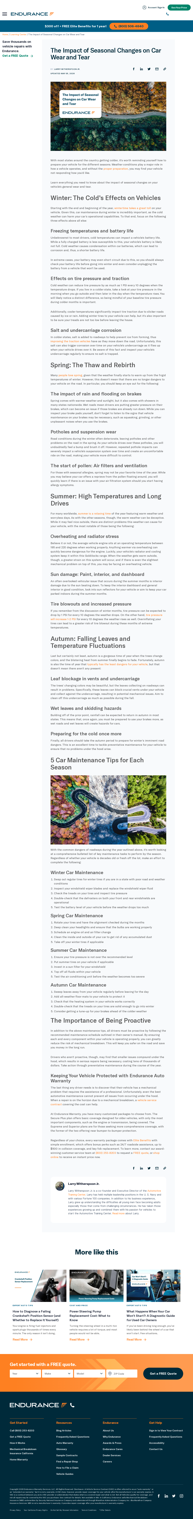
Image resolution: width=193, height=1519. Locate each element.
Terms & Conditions (88, 1510)
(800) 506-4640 (129, 26)
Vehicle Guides (65, 1473)
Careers (107, 1461)
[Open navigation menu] (4, 14)
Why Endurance (112, 1436)
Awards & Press (112, 1442)
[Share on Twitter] (149, 69)
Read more (118, 1213)
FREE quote (141, 1152)
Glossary (61, 1448)
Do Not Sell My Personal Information (64, 1510)
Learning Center (18, 34)
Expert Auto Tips (23, 1305)
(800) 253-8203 (106, 1152)
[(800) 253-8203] (178, 14)
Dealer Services (112, 1455)
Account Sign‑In (153, 7)
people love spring (70, 375)
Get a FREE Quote (18, 56)
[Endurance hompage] (38, 1405)
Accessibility (156, 1446)
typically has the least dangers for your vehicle (117, 664)
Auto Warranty (64, 1442)
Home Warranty (19, 1459)
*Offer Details (104, 1510)
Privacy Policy (15, 1510)
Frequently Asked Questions (73, 1436)
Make (47, 1373)
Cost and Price (79, 1305)
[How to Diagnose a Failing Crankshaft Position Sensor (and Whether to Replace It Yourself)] (40, 1285)
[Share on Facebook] (133, 69)
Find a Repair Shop (67, 1461)
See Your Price (179, 7)
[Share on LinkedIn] (141, 69)
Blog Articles (64, 1430)
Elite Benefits (142, 1140)
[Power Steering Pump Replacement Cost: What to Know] (96, 1285)
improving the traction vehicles (71, 341)
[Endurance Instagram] (181, 1496)
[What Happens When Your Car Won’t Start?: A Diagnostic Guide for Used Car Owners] (154, 1285)
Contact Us (156, 1453)
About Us (108, 1430)
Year (14, 1373)
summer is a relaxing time (95, 513)
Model (80, 1373)
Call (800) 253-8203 (22, 1430)
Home (5, 34)
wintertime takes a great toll (132, 208)
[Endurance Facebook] (158, 1496)
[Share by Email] (156, 69)
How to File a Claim (67, 1467)
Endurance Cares (113, 1448)
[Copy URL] (164, 69)
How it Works (17, 1442)
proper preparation (115, 168)
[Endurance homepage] (32, 14)
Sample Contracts (67, 1455)
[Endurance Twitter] (174, 1496)
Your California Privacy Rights (35, 1510)
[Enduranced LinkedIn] (166, 1496)
